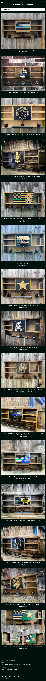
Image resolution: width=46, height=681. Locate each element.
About (6, 664)
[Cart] (44, 2)
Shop (2, 664)
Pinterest (16, 669)
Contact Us (25, 664)
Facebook (3, 669)
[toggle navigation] (2, 2)
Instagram (10, 669)
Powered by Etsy (5, 678)
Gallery (31, 664)
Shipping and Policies (15, 664)
